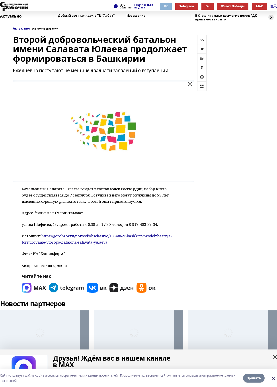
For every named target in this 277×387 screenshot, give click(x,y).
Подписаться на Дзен (143, 6)
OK (207, 6)
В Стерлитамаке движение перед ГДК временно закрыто (226, 17)
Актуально (10, 16)
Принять (254, 378)
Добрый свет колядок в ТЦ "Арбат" (86, 16)
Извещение (136, 16)
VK (166, 6)
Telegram (186, 6)
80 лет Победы (233, 6)
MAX (259, 6)
